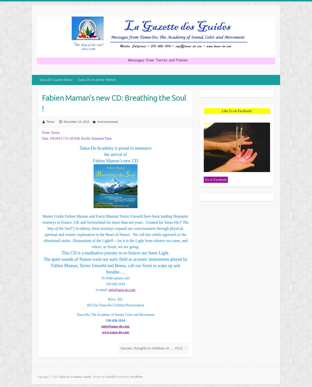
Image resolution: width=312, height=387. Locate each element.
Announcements (107, 122)
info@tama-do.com (122, 290)
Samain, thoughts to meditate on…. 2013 (153, 348)
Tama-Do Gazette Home (56, 80)
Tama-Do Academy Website (97, 80)
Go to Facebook (216, 180)
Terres (51, 122)
